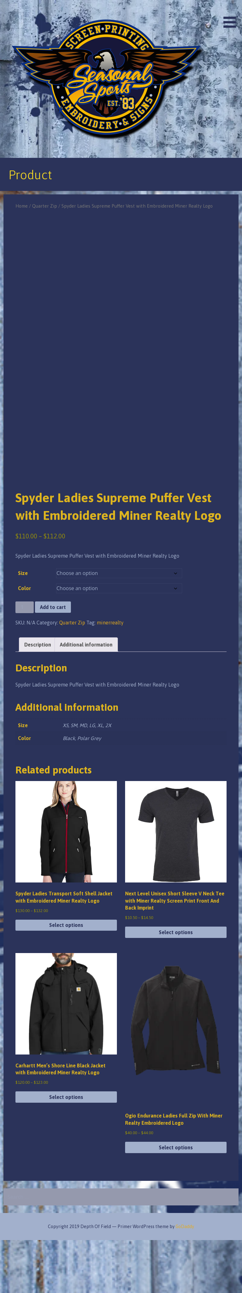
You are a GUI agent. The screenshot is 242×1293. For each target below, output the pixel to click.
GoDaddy (185, 1279)
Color (24, 641)
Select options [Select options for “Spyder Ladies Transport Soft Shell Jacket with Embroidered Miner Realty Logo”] (66, 978)
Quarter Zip (44, 206)
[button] (232, 15)
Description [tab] (37, 697)
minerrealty (110, 675)
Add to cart (53, 660)
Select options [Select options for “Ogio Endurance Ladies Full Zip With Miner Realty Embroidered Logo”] (176, 1200)
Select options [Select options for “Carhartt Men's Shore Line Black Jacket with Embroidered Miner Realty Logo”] (66, 1150)
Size (23, 626)
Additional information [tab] (86, 697)
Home (21, 206)
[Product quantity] (24, 660)
